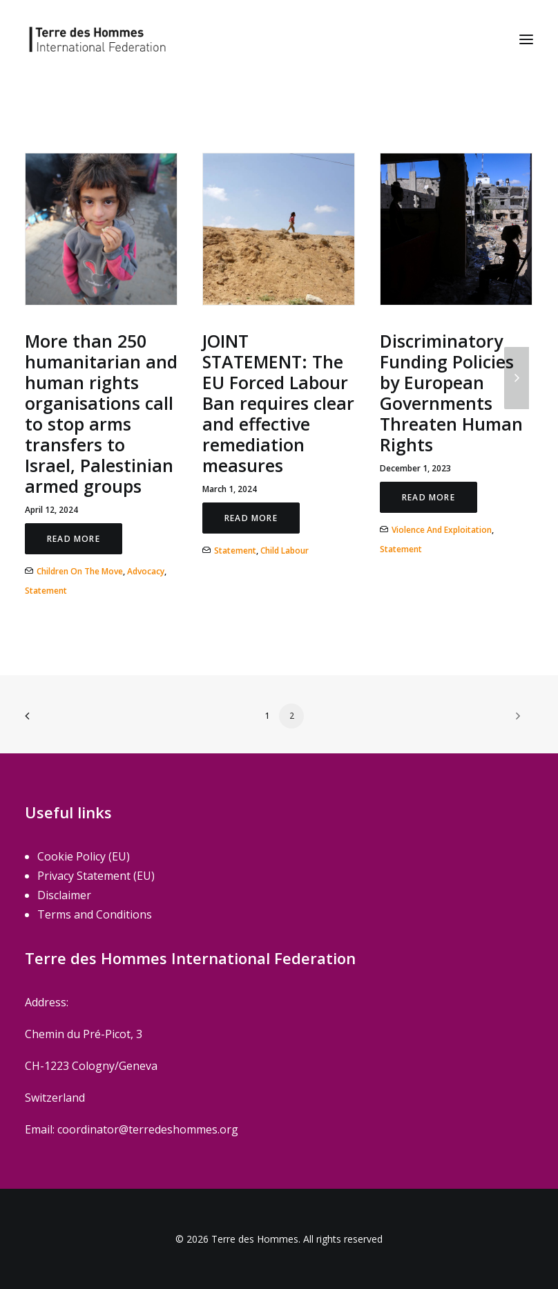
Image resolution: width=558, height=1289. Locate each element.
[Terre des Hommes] (97, 39)
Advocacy (145, 571)
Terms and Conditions (94, 914)
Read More (73, 539)
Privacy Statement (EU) (96, 875)
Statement (46, 590)
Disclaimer (64, 895)
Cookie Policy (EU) (83, 856)
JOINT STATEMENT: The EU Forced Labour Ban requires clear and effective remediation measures (278, 403)
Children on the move (80, 571)
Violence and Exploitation (442, 530)
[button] (526, 39)
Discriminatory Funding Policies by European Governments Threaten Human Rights (451, 392)
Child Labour (284, 550)
